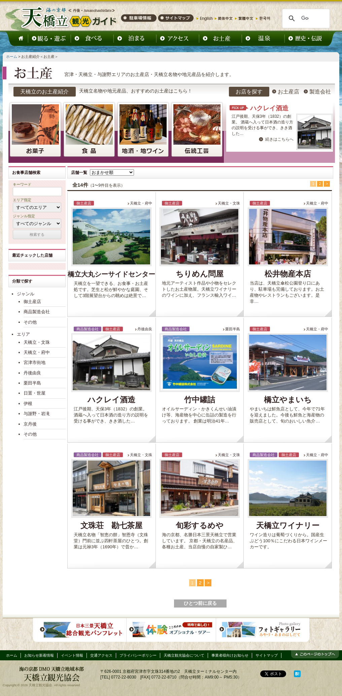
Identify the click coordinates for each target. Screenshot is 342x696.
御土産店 (32, 301)
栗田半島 (232, 329)
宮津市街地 (34, 362)
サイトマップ (266, 655)
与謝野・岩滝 (37, 413)
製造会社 (317, 92)
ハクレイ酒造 (269, 108)
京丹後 (30, 424)
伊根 (28, 403)
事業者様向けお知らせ (229, 655)
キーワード (22, 184)
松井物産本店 (288, 274)
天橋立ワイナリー (287, 525)
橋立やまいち (288, 400)
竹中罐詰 (199, 400)
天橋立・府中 (141, 203)
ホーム (11, 56)
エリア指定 (22, 200)
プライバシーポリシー (138, 655)
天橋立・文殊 (141, 455)
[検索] (305, 18)
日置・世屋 (34, 393)
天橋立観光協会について (184, 655)
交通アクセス (101, 655)
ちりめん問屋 (200, 274)
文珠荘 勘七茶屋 (111, 525)
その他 (30, 322)
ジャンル (25, 293)
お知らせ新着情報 (39, 655)
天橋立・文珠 (229, 203)
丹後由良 (144, 329)
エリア (23, 334)
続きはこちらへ (279, 139)
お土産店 (285, 92)
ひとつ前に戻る (200, 603)
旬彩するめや (200, 525)
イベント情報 (72, 655)
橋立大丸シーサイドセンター (111, 274)
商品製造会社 (37, 311)
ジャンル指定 (24, 216)
